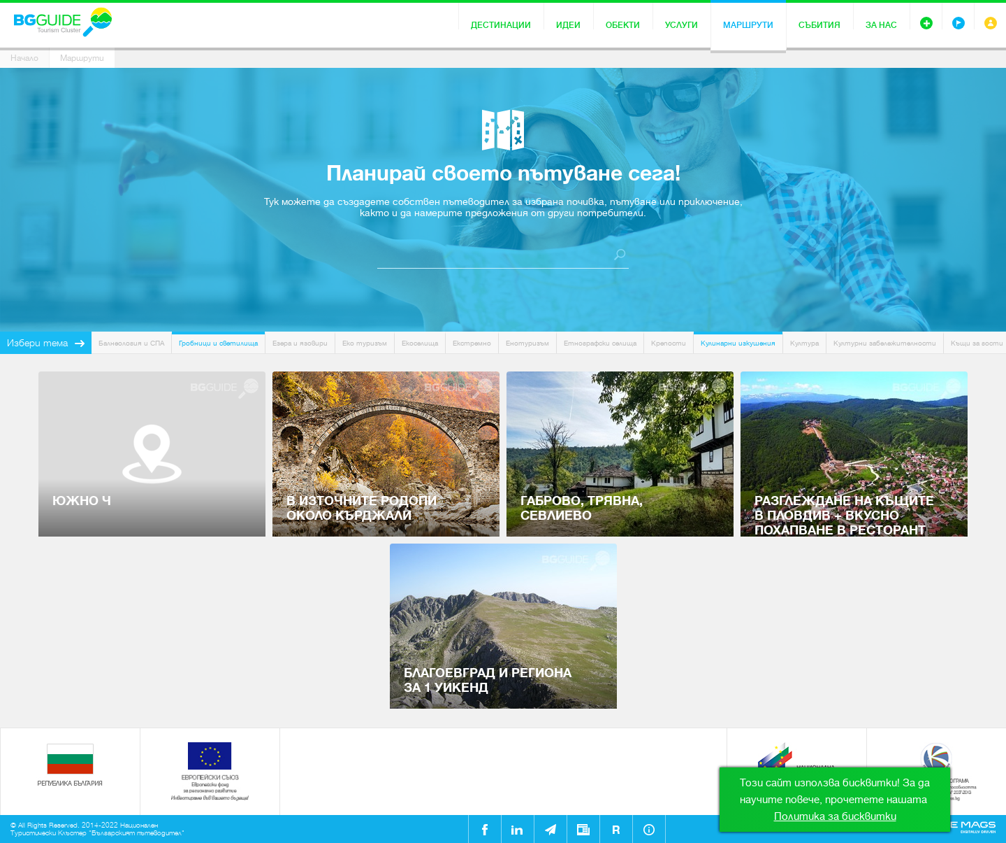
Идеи (568, 25)
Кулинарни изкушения (738, 343)
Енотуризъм (527, 343)
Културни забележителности (884, 343)
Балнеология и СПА (131, 343)
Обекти (623, 25)
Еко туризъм (364, 343)
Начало (24, 58)
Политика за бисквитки (835, 816)
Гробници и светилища (218, 343)
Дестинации (501, 25)
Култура (804, 343)
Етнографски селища (600, 343)
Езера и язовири (300, 343)
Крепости (668, 343)
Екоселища (420, 343)
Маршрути (748, 25)
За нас (881, 25)
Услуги (681, 25)
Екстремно (472, 343)
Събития (819, 25)
